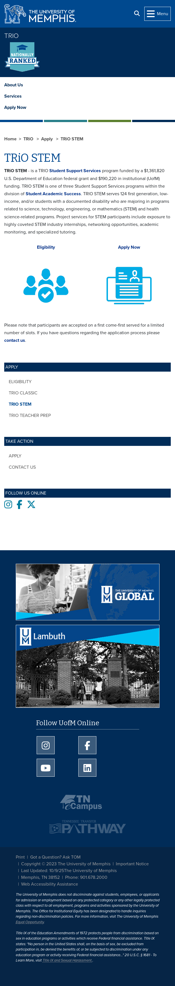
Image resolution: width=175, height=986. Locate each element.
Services (13, 96)
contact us (14, 340)
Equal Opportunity (30, 922)
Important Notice (132, 864)
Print (20, 857)
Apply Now (15, 107)
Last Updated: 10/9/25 (42, 870)
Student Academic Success (53, 194)
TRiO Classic (23, 393)
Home (10, 139)
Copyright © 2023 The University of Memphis (65, 864)
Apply (15, 456)
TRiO (11, 36)
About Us (13, 85)
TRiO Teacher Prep (30, 415)
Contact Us (22, 467)
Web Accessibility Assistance (49, 884)
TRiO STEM (20, 404)
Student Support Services (75, 171)
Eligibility (20, 382)
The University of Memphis (90, 870)
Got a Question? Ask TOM (55, 857)
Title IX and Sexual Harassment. (67, 960)
